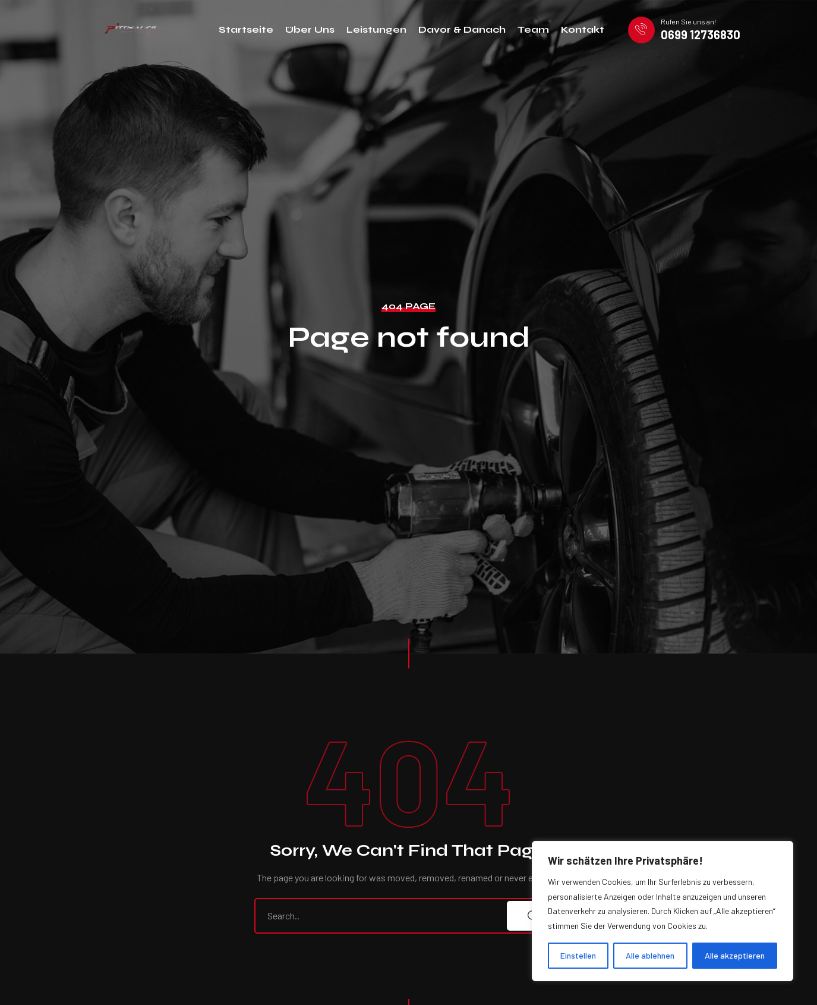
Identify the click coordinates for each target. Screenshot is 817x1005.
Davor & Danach (462, 29)
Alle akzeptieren (735, 955)
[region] (662, 911)
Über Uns (310, 29)
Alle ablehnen (650, 955)
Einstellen (578, 955)
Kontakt (582, 29)
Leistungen (376, 29)
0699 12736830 (700, 34)
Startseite (246, 29)
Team (533, 29)
